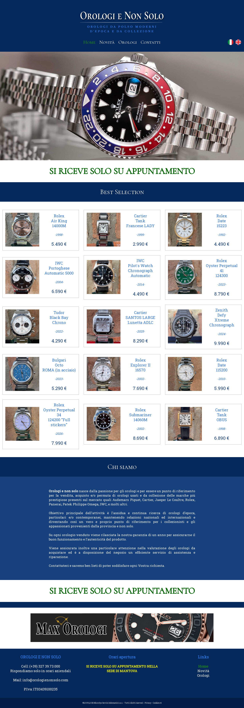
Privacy (148, 703)
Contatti (151, 42)
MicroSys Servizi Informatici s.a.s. (108, 703)
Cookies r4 (157, 703)
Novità (107, 42)
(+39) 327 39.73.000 (44, 666)
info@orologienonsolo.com (45, 680)
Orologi (127, 42)
